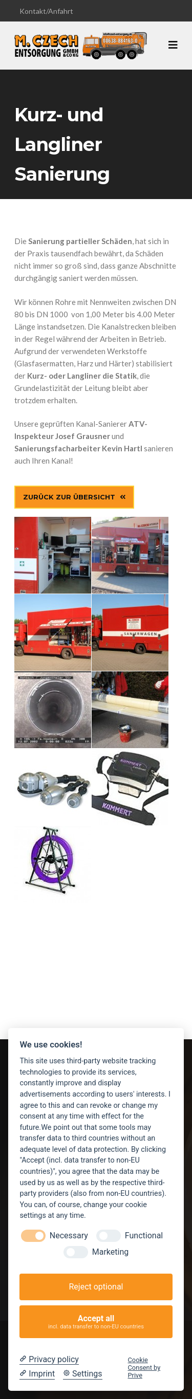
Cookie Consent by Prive (144, 1368)
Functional (144, 1235)
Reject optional (96, 1287)
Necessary (69, 1235)
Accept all (96, 1322)
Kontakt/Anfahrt (46, 11)
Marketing (110, 1252)
